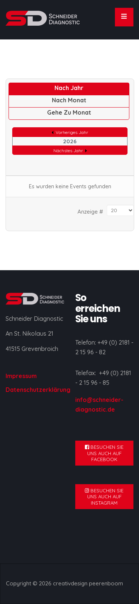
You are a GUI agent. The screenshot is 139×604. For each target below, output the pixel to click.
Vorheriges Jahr (72, 132)
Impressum (21, 376)
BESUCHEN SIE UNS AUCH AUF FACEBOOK (104, 453)
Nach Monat (69, 100)
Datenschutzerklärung (38, 389)
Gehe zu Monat (69, 112)
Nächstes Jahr (68, 150)
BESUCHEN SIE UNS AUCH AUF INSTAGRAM (104, 497)
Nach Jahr (68, 88)
